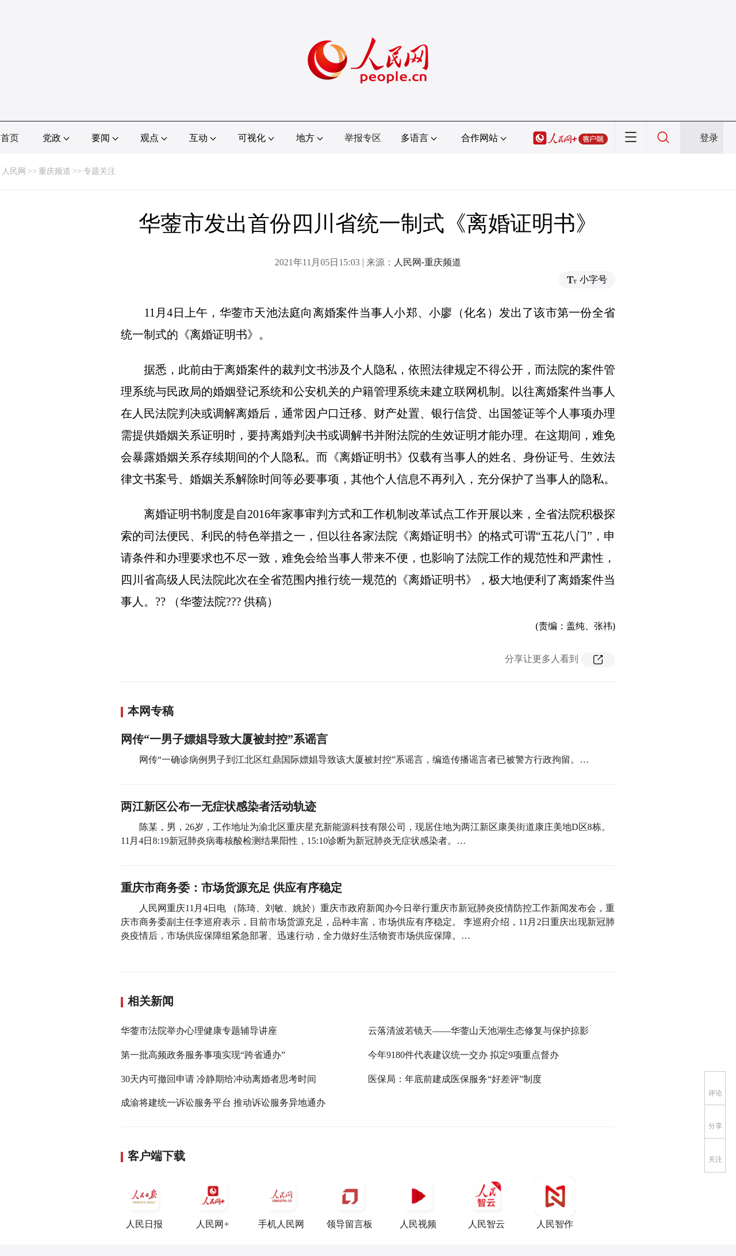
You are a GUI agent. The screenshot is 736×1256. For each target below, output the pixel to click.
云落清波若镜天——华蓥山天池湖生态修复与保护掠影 (478, 1031)
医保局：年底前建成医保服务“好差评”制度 (455, 1079)
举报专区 (362, 138)
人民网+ (213, 1202)
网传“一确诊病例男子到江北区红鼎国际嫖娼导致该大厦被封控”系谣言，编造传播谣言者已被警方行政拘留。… (364, 759)
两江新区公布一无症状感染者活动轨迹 (218, 806)
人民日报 (144, 1202)
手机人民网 (281, 1202)
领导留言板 (350, 1202)
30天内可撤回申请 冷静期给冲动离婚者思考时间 (218, 1079)
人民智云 (486, 1202)
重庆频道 (55, 171)
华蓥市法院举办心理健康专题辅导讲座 (199, 1031)
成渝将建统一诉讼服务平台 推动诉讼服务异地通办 (223, 1102)
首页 (10, 138)
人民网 (14, 171)
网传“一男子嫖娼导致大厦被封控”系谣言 (224, 739)
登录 (709, 138)
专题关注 (99, 171)
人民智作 (555, 1202)
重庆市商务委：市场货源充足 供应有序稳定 (231, 887)
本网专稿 (151, 711)
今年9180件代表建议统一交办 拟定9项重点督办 (463, 1055)
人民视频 (418, 1202)
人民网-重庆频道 (427, 262)
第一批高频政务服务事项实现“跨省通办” (203, 1055)
